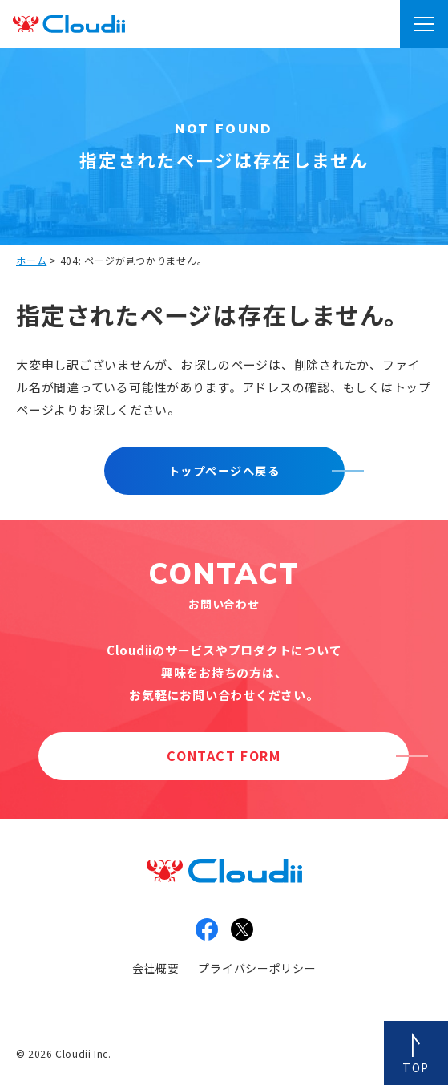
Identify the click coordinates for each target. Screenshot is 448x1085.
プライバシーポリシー (257, 968)
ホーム (31, 260)
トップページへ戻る (224, 470)
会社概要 (156, 968)
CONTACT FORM (224, 755)
